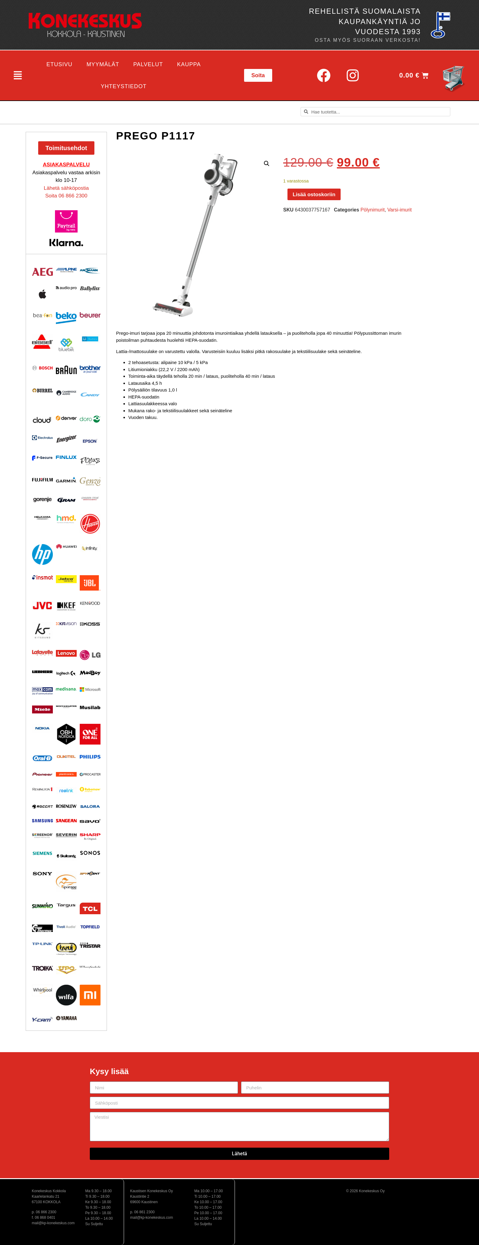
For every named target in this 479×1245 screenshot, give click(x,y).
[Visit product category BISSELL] (42, 341)
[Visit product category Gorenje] (42, 499)
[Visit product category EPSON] (90, 440)
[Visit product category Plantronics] (66, 774)
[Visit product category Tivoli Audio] (66, 927)
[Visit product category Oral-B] (42, 758)
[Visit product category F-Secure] (42, 458)
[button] (17, 75)
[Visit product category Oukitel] (66, 756)
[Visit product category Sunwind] (42, 905)
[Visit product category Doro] (90, 419)
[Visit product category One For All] (90, 734)
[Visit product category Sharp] (90, 837)
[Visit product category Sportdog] (66, 882)
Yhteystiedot (124, 86)
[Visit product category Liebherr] (42, 671)
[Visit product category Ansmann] (90, 270)
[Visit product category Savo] (90, 821)
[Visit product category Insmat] (42, 577)
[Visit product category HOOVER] (90, 524)
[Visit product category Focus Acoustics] (90, 461)
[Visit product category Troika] (42, 968)
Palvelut (148, 64)
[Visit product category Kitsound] (42, 631)
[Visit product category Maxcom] (42, 691)
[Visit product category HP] (42, 554)
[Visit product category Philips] (90, 757)
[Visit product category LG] (90, 655)
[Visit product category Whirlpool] (42, 990)
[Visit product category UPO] (66, 970)
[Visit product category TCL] (90, 908)
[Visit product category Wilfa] (66, 995)
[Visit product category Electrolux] (42, 438)
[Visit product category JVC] (42, 605)
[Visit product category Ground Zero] (90, 498)
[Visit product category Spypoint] (90, 873)
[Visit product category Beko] (66, 318)
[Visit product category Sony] (42, 874)
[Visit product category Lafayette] (42, 652)
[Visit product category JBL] (90, 583)
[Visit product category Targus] (66, 905)
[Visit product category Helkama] (42, 517)
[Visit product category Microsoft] (90, 689)
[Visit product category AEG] (42, 272)
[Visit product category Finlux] (66, 457)
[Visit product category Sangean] (66, 820)
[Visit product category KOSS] (90, 624)
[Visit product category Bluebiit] (66, 344)
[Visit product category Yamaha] (66, 1018)
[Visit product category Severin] (66, 835)
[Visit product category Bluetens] (90, 338)
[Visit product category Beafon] (42, 315)
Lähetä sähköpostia (66, 188)
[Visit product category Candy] (90, 394)
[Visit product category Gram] (66, 499)
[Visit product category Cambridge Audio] (66, 392)
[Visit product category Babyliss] (90, 288)
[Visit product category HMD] (66, 519)
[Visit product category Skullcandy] (66, 856)
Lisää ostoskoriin (314, 194)
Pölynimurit (372, 209)
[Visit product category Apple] (42, 294)
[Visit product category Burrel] (42, 390)
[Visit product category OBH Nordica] (66, 734)
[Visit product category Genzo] (90, 481)
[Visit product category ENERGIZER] (66, 439)
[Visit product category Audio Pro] (66, 288)
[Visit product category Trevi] (66, 948)
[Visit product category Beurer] (90, 315)
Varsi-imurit (399, 209)
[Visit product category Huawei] (66, 546)
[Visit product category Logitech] (66, 673)
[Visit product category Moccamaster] (66, 707)
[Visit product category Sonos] (90, 853)
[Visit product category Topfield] (90, 927)
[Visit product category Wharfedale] (90, 967)
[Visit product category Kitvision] (66, 623)
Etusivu (59, 64)
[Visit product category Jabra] (66, 579)
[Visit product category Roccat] (42, 806)
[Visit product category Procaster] (90, 774)
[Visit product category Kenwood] (90, 603)
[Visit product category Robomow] (90, 789)
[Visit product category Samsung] (42, 820)
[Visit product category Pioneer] (42, 774)
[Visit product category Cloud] (42, 420)
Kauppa (189, 64)
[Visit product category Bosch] (42, 368)
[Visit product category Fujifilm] (42, 479)
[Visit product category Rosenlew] (66, 806)
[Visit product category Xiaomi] (90, 995)
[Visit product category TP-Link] (42, 943)
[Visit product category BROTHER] (90, 370)
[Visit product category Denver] (66, 418)
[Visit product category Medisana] (66, 689)
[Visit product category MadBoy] (90, 673)
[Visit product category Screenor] (42, 835)
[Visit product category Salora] (90, 806)
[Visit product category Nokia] (42, 728)
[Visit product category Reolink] (66, 790)
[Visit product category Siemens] (42, 853)
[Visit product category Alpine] (66, 270)
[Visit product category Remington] (42, 789)
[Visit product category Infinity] (90, 548)
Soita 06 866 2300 (66, 196)
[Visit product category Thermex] (42, 928)
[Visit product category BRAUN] (66, 370)
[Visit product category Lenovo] (66, 653)
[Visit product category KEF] (66, 606)
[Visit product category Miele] (42, 709)
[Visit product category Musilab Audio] (90, 708)
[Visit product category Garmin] (66, 479)
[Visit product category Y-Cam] (42, 1019)
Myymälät (102, 64)
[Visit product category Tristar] (90, 945)
